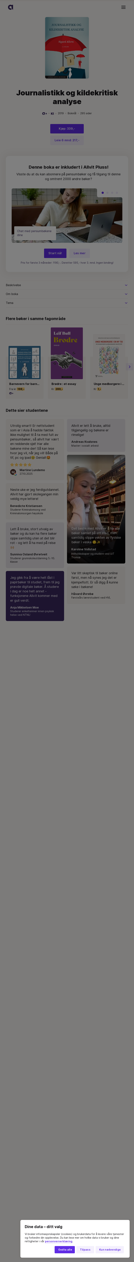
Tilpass (85, 1249)
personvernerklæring (58, 1241)
